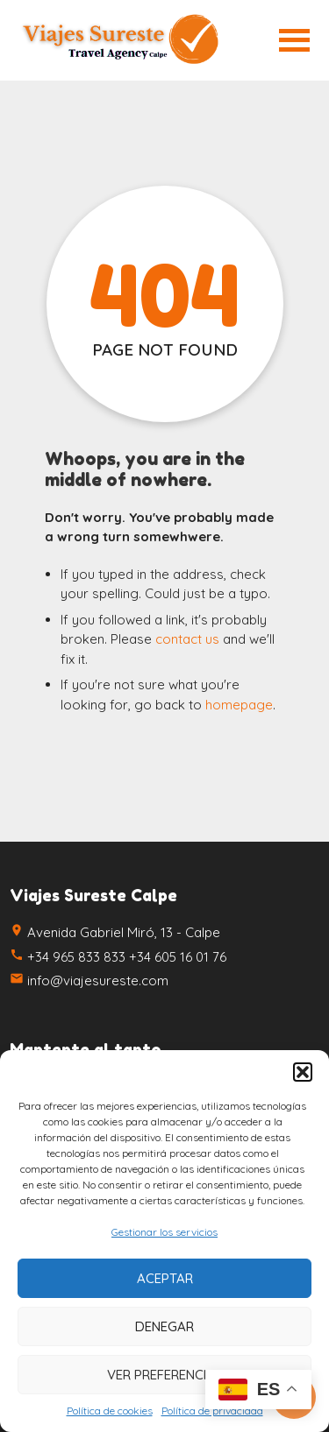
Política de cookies (110, 1410)
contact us (187, 639)
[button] (302, 1072)
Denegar (164, 1326)
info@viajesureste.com (97, 980)
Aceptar (165, 1278)
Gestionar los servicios (164, 1231)
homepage (239, 704)
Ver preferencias (165, 1374)
